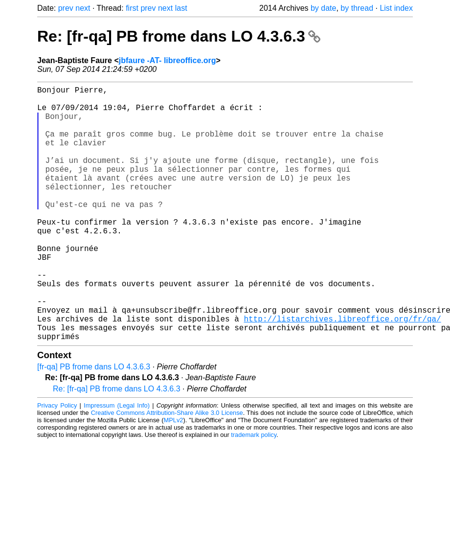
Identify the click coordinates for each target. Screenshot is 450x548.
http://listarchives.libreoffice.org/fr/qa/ (342, 371)
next (82, 8)
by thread (356, 8)
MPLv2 (173, 476)
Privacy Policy (57, 462)
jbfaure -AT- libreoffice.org (167, 60)
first (132, 8)
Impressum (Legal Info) (117, 462)
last (181, 8)
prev (65, 8)
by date (323, 8)
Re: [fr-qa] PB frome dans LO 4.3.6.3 (178, 36)
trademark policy (253, 491)
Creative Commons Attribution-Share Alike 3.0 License (167, 469)
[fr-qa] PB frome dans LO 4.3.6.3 (93, 423)
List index (396, 8)
